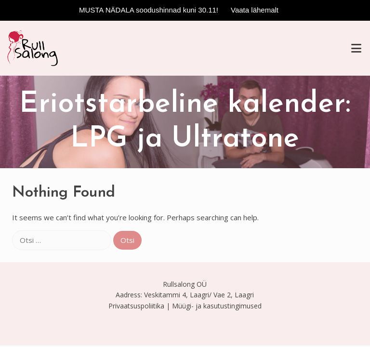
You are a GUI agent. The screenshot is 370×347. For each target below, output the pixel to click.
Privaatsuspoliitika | (139, 305)
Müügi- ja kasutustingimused (217, 305)
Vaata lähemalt (254, 10)
